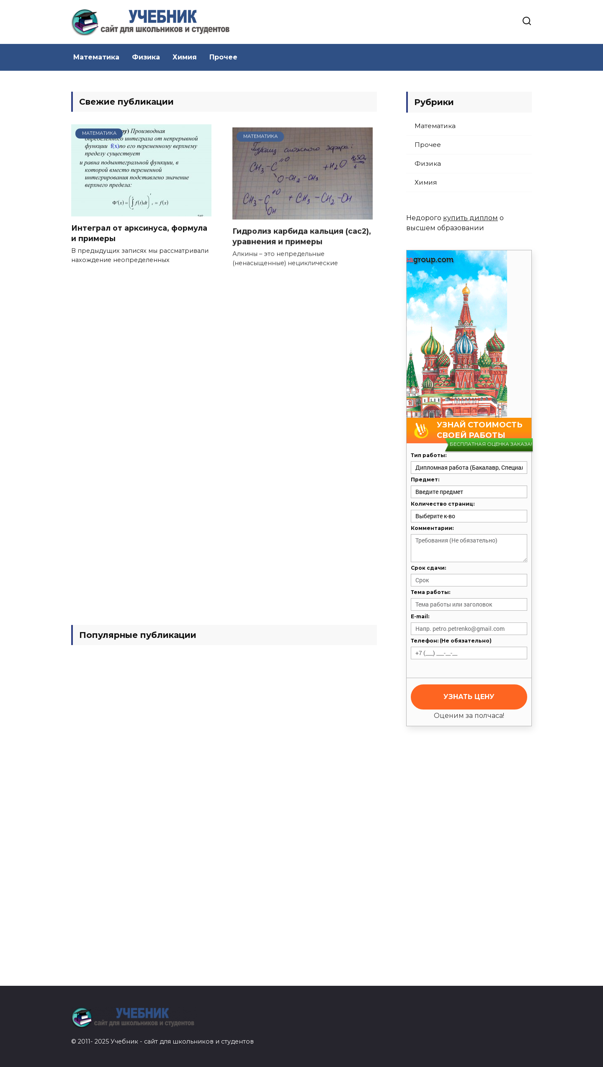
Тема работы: (430, 592)
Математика (96, 57)
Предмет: (425, 479)
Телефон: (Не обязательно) (451, 641)
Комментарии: (432, 528)
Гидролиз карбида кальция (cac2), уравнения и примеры (301, 237)
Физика (146, 57)
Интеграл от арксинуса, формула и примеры (139, 234)
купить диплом (470, 218)
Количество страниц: (442, 504)
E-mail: (420, 616)
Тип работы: (428, 455)
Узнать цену (469, 697)
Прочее (223, 57)
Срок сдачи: (428, 568)
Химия (185, 57)
